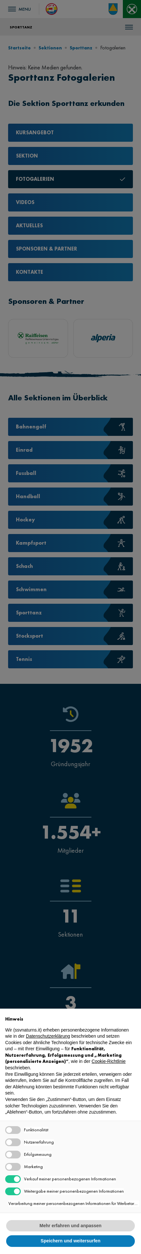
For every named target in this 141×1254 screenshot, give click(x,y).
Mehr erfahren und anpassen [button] (70, 1225)
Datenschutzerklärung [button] (48, 1036)
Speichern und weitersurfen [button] (70, 1240)
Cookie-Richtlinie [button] (109, 1061)
